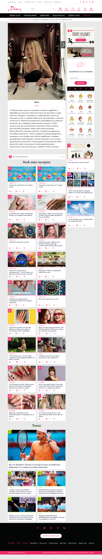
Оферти (91, 9)
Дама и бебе (44, 15)
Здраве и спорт (74, 15)
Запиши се (81, 83)
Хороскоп (87, 15)
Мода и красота (59, 15)
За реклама (11, 543)
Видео (79, 9)
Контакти (25, 543)
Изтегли (81, 40)
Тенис (36, 425)
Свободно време (30, 15)
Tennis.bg (39, 2)
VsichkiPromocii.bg (30, 2)
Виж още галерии (36, 162)
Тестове (72, 9)
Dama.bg (20, 2)
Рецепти (60, 9)
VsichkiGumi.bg (48, 2)
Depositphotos (34, 543)
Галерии (66, 9)
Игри (85, 9)
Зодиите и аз (27, 19)
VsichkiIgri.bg (57, 2)
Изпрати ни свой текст (51, 536)
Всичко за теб (15, 15)
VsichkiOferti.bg (12, 2)
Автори (19, 543)
